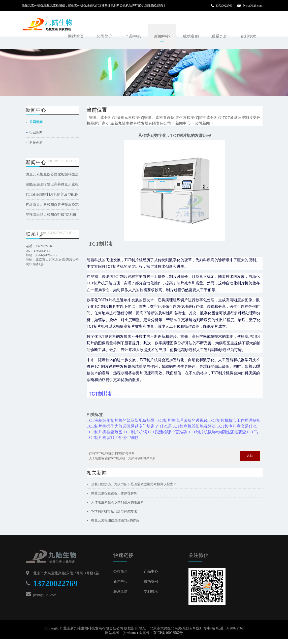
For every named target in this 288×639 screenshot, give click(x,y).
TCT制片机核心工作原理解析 (235, 420)
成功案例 (191, 36)
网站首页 (76, 36)
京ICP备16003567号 (168, 633)
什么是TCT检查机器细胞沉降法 (188, 426)
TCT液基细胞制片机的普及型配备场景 (121, 420)
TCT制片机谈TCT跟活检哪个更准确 (155, 432)
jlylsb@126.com (252, 5)
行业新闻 (36, 132)
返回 (249, 456)
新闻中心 (162, 36)
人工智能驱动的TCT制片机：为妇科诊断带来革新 (122, 458)
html (127, 633)
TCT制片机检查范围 (104, 432)
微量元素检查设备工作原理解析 (114, 493)
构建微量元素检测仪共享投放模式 (52, 204)
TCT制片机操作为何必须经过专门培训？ (123, 426)
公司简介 (105, 36)
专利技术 (248, 36)
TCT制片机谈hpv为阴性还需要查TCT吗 (223, 432)
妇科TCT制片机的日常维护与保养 (111, 453)
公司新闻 (202, 123)
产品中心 (133, 36)
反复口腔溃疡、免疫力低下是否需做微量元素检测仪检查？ (133, 484)
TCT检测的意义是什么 (237, 426)
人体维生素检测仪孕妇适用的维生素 (117, 502)
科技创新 (36, 142)
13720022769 (224, 5)
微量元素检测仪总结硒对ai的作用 (115, 520)
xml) (134, 633)
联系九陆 (219, 36)
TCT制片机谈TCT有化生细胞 (112, 437)
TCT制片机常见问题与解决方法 (114, 511)
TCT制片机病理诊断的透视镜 (182, 420)
